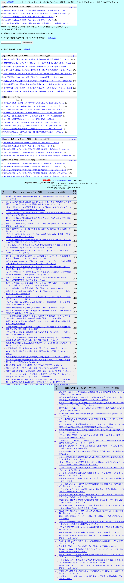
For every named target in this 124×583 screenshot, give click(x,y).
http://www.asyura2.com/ (62, 180)
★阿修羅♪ (10, 2)
